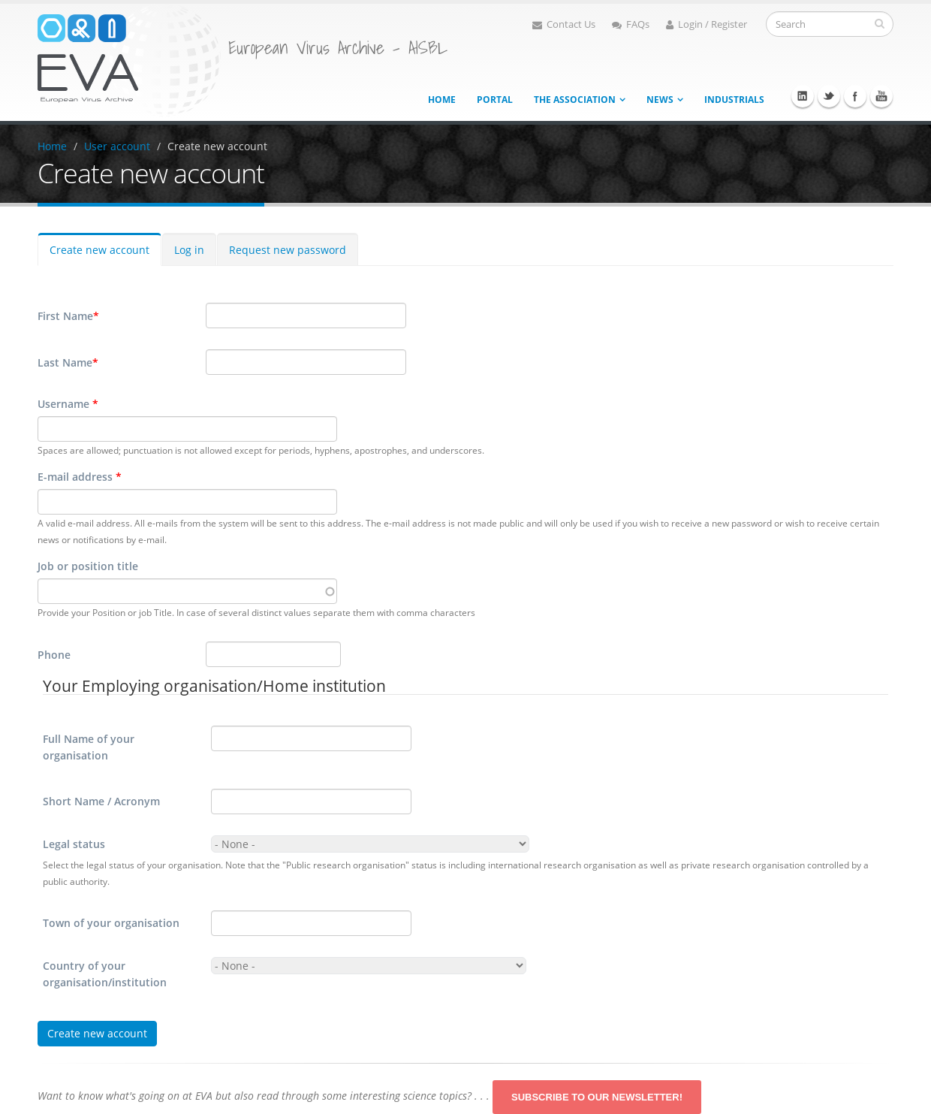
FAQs (630, 24)
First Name (68, 316)
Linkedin (802, 96)
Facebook (855, 96)
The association (575, 99)
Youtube (881, 96)
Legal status (74, 844)
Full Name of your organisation (88, 747)
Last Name (68, 363)
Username (68, 404)
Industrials (734, 99)
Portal (495, 99)
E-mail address (80, 476)
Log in (189, 250)
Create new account (217, 146)
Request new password (287, 250)
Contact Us (563, 24)
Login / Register (706, 24)
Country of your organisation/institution (105, 974)
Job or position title (88, 566)
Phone (54, 655)
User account (117, 146)
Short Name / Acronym (101, 801)
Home (442, 99)
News (659, 99)
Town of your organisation (111, 923)
